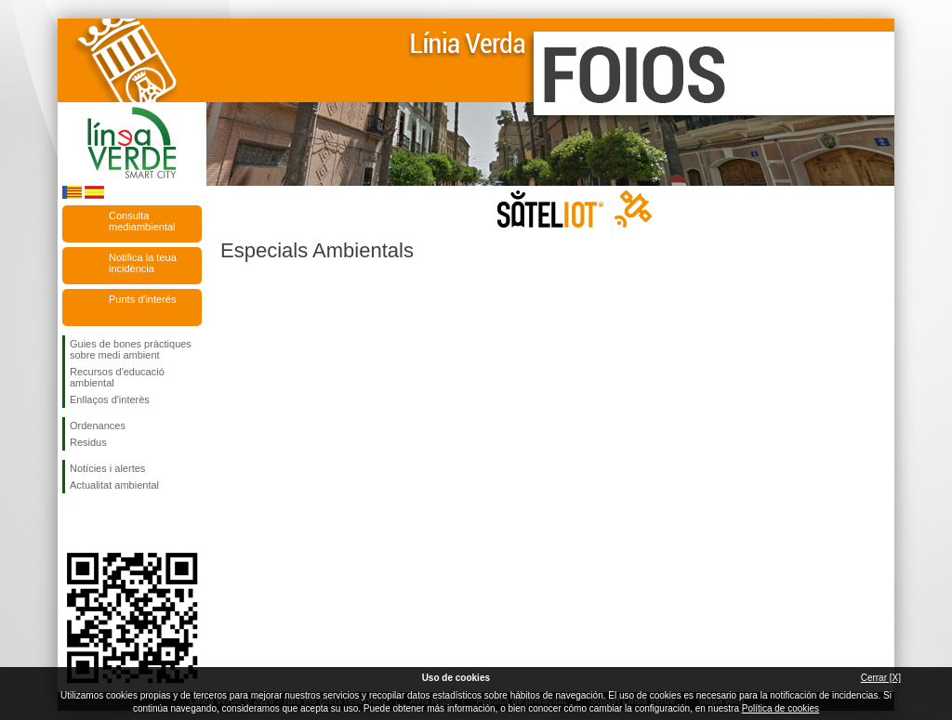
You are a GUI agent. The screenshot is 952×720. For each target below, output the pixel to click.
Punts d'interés (142, 299)
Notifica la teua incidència (143, 263)
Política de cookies (780, 708)
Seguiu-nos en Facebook (73, 523)
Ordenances (98, 425)
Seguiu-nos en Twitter (104, 523)
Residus (88, 442)
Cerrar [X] (881, 678)
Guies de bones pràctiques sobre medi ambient (131, 349)
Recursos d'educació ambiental (117, 377)
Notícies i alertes (107, 468)
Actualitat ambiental (114, 485)
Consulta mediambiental (142, 221)
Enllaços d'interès (110, 399)
